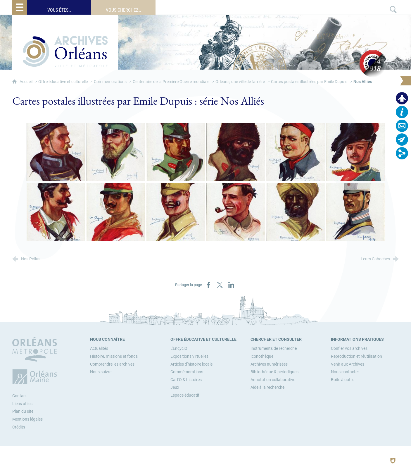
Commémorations (110, 81)
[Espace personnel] (402, 98)
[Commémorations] (186, 371)
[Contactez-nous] (402, 126)
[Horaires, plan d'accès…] (402, 112)
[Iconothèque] (262, 356)
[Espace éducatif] (184, 395)
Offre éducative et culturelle (63, 81)
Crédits (18, 427)
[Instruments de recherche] (274, 348)
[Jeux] (174, 387)
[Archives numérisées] (269, 364)
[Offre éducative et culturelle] (203, 339)
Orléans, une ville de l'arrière (240, 81)
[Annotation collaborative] (273, 379)
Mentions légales (27, 419)
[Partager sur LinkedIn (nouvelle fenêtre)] (231, 285)
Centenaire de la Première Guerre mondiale (171, 81)
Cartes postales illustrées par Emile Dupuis (309, 81)
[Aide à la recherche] (267, 387)
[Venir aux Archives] (347, 364)
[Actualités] (99, 348)
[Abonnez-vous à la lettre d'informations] (402, 139)
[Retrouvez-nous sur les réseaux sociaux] (402, 153)
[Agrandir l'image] (56, 152)
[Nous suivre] (100, 371)
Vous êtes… (59, 10)
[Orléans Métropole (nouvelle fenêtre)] (36, 360)
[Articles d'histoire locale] (191, 364)
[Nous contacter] (345, 371)
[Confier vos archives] (349, 348)
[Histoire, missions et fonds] (114, 356)
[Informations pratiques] (357, 339)
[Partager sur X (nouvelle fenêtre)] (220, 285)
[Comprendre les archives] (112, 364)
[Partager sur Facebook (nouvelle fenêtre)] (208, 285)
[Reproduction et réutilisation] (356, 356)
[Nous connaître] (107, 339)
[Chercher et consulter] (276, 339)
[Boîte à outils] (342, 379)
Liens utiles (22, 403)
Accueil (26, 81)
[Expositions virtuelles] (189, 356)
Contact (19, 395)
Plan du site (22, 411)
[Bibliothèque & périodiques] (274, 371)
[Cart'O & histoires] (186, 379)
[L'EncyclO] (178, 348)
